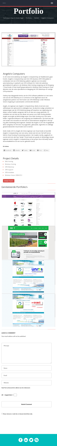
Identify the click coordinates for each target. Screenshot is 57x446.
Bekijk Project (8, 181)
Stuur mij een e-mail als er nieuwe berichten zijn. (18, 414)
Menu (4, 3)
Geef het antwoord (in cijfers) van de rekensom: (15, 388)
